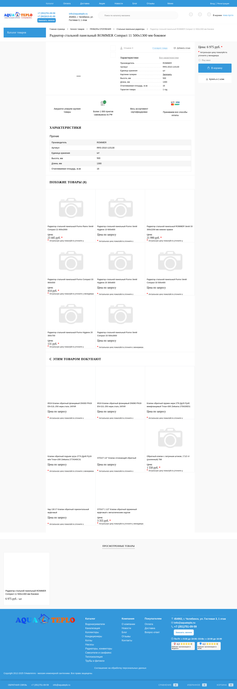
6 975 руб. (13, 598)
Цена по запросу (120, 237)
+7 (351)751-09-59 (46, 13)
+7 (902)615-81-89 (46, 16)
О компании (128, 624)
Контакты (127, 640)
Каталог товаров (24, 32)
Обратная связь (15, 685)
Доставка (84, 3)
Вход (212, 3)
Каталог (50, 3)
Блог (135, 3)
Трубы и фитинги (94, 661)
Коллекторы (92, 632)
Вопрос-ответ (152, 632)
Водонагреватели (95, 624)
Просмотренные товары (118, 546)
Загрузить (167, 74)
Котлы (88, 640)
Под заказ (204, 60)
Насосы (89, 644)
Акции (102, 3)
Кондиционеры (93, 636)
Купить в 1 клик (215, 79)
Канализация (92, 628)
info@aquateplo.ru (78, 14)
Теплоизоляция (93, 656)
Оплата (67, 3)
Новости (119, 3)
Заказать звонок (46, 20)
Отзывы (150, 3)
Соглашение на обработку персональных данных (120, 668)
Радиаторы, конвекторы (98, 648)
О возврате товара (160, 48)
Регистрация (223, 3)
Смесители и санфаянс (98, 652)
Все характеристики (169, 57)
